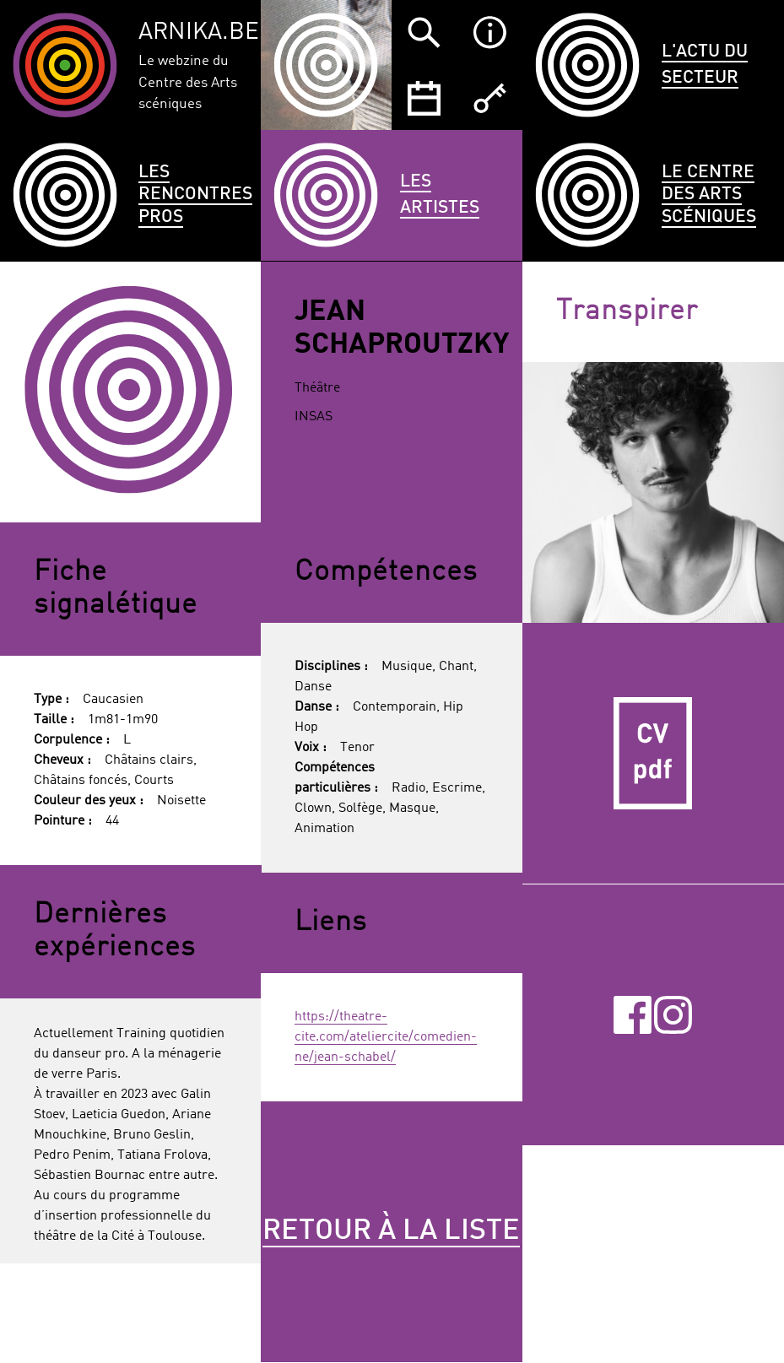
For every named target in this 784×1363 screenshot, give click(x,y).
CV (653, 753)
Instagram (673, 1015)
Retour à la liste (391, 1231)
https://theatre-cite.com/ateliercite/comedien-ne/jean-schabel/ (386, 1037)
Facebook (633, 1015)
